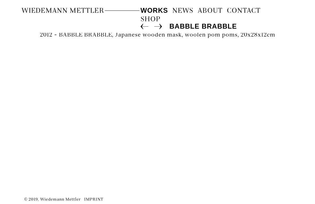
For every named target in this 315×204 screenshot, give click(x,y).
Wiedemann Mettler (63, 11)
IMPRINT (93, 199)
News (182, 11)
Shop (150, 19)
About (210, 11)
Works (154, 10)
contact (244, 11)
